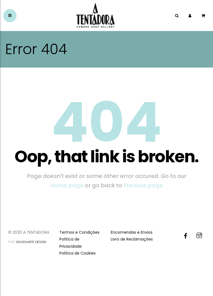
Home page (67, 185)
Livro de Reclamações (132, 239)
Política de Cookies (77, 253)
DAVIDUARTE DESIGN (31, 242)
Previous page (143, 185)
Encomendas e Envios (132, 232)
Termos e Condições (79, 232)
